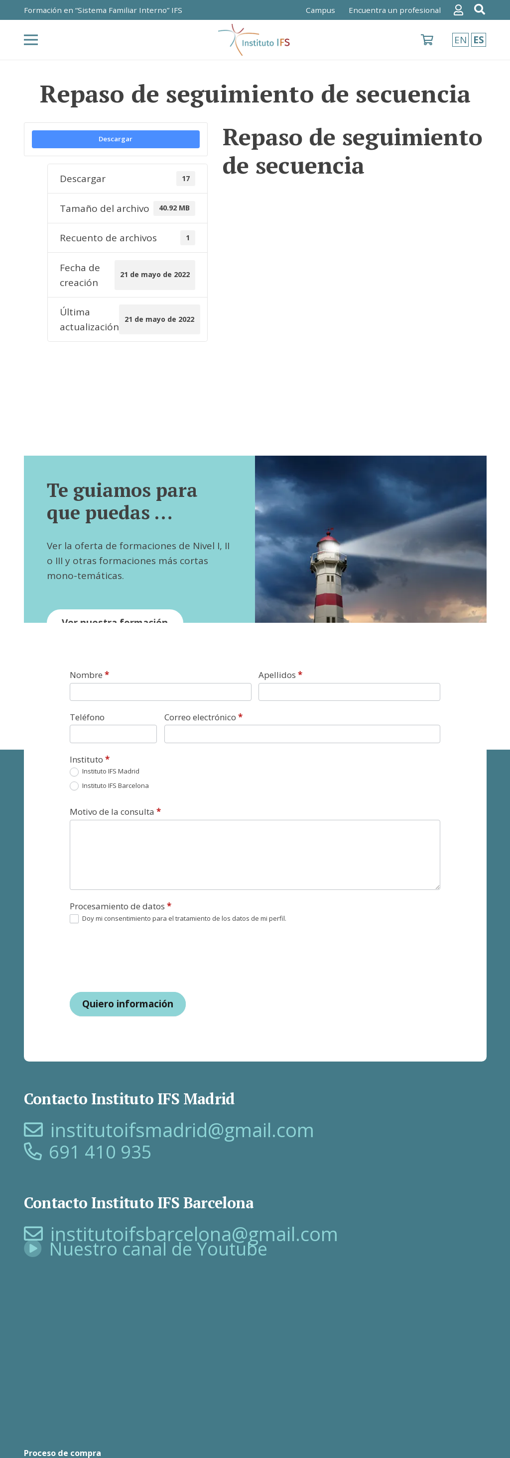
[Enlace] (461, 9)
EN (460, 39)
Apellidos (280, 674)
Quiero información (127, 1003)
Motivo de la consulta (115, 811)
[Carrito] (427, 40)
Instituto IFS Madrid (104, 772)
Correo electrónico (203, 717)
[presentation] (145, 957)
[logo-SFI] (255, 40)
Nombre (89, 674)
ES (478, 39)
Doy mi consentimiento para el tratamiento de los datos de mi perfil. (178, 919)
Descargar (115, 138)
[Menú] (30, 39)
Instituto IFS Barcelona (109, 786)
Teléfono (87, 717)
